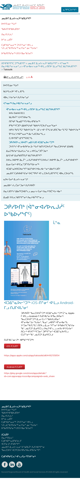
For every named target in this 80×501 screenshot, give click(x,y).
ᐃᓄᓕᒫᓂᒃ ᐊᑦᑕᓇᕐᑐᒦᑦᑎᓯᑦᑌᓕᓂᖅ (22, 164)
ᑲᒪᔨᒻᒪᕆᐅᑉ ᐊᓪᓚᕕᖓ (13, 91)
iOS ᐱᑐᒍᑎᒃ (12, 346)
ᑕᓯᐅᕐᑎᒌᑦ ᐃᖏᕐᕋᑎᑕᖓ (20, 138)
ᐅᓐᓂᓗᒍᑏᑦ (6, 39)
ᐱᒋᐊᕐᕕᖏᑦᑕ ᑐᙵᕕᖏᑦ (13, 63)
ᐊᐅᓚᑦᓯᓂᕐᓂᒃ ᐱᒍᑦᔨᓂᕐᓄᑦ (16, 97)
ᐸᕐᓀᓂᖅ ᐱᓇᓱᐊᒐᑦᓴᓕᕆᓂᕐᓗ (17, 103)
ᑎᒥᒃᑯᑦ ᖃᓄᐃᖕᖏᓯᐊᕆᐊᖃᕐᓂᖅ (24, 121)
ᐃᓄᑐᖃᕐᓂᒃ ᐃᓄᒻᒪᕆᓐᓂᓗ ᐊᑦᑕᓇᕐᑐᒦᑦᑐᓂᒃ (27, 151)
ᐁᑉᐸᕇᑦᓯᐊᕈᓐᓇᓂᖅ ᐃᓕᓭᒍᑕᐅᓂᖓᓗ (27, 134)
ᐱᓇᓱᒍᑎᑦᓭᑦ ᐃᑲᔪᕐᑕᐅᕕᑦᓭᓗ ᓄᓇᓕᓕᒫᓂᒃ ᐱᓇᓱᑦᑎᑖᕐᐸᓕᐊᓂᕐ (32, 191)
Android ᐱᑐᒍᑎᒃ (14, 367)
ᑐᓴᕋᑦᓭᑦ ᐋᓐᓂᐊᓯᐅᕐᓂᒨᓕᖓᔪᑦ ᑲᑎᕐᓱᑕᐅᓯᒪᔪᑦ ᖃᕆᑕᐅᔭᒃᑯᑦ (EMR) (41, 146)
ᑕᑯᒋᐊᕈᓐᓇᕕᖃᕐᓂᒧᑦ (11, 440)
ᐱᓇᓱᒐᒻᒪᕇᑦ (7, 34)
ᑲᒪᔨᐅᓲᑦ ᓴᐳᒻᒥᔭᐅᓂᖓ (20, 117)
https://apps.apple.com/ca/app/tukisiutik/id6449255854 (32, 355)
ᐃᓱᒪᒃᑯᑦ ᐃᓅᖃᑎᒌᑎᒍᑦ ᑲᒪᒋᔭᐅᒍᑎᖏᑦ (24, 155)
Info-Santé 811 (17, 113)
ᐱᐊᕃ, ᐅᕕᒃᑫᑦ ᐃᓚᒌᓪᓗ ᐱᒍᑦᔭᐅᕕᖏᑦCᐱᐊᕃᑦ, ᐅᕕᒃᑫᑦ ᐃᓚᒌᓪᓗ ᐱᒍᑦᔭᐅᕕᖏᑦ (42, 159)
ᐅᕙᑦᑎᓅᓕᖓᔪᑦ (9, 23)
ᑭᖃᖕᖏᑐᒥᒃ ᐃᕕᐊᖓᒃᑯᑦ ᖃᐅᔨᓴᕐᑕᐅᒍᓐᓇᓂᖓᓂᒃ (33, 125)
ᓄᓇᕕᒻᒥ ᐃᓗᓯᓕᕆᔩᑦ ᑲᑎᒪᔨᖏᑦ (42, 63)
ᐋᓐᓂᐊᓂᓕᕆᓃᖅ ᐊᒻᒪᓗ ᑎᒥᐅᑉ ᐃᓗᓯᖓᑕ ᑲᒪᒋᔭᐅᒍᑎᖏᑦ (50, 66)
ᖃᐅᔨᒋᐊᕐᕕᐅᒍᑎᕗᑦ (10, 29)
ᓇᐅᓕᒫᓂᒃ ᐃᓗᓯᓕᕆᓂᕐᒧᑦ (15, 179)
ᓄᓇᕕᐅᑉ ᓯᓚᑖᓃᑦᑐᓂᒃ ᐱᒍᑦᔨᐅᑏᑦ (19, 185)
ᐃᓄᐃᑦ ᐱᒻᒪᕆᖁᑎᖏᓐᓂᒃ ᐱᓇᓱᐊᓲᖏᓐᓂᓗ (23, 197)
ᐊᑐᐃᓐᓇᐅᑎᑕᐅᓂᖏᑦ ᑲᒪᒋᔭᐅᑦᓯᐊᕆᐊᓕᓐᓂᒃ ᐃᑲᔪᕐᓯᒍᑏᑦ (33, 168)
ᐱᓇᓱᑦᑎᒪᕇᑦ (7, 437)
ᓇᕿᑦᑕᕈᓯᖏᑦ (70, 9)
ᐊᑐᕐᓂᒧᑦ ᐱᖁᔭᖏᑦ (10, 443)
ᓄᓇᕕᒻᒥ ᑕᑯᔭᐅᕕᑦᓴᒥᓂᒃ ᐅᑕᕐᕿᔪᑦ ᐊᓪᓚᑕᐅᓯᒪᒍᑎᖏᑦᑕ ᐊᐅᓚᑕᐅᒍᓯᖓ (39, 173)
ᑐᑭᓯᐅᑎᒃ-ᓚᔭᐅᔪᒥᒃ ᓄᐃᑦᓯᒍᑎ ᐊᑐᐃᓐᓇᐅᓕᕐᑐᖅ (31, 142)
